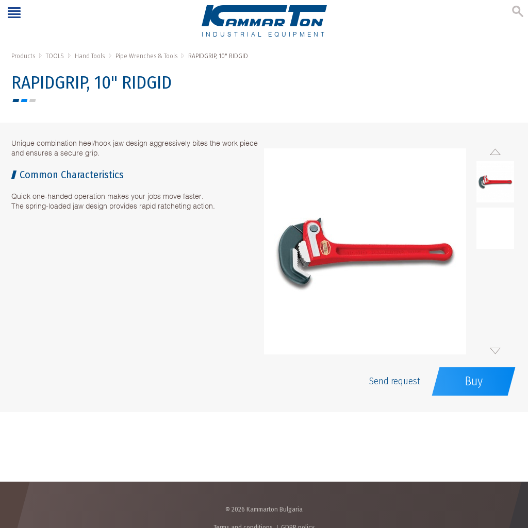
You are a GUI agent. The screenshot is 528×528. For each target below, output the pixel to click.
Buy (474, 381)
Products (23, 56)
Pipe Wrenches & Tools (146, 56)
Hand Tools (90, 56)
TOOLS (55, 56)
